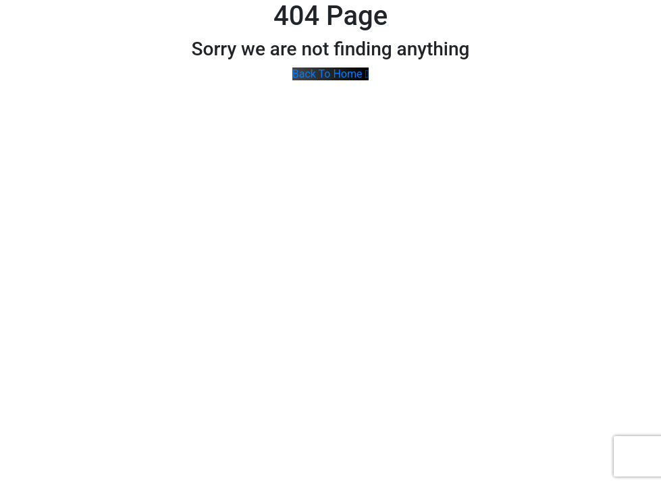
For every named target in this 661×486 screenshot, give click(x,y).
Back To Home (330, 74)
